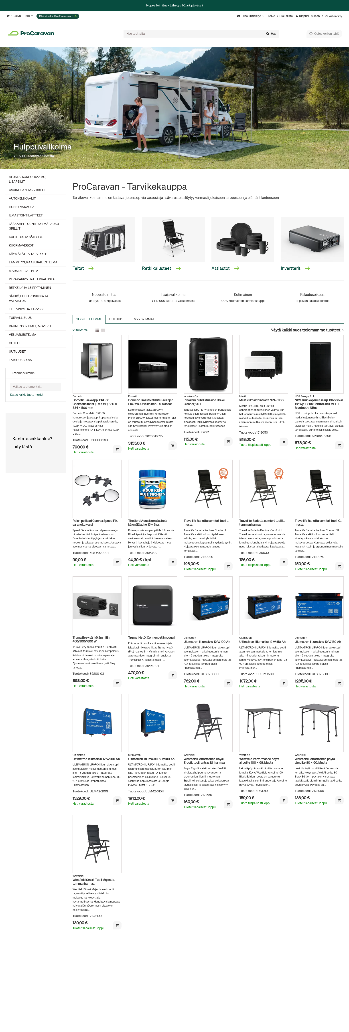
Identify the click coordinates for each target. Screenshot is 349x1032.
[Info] (29, 16)
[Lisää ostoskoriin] (117, 449)
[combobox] (201, 33)
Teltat (83, 268)
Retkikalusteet (161, 268)
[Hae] (271, 33)
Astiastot (225, 268)
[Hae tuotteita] (201, 33)
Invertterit (295, 268)
